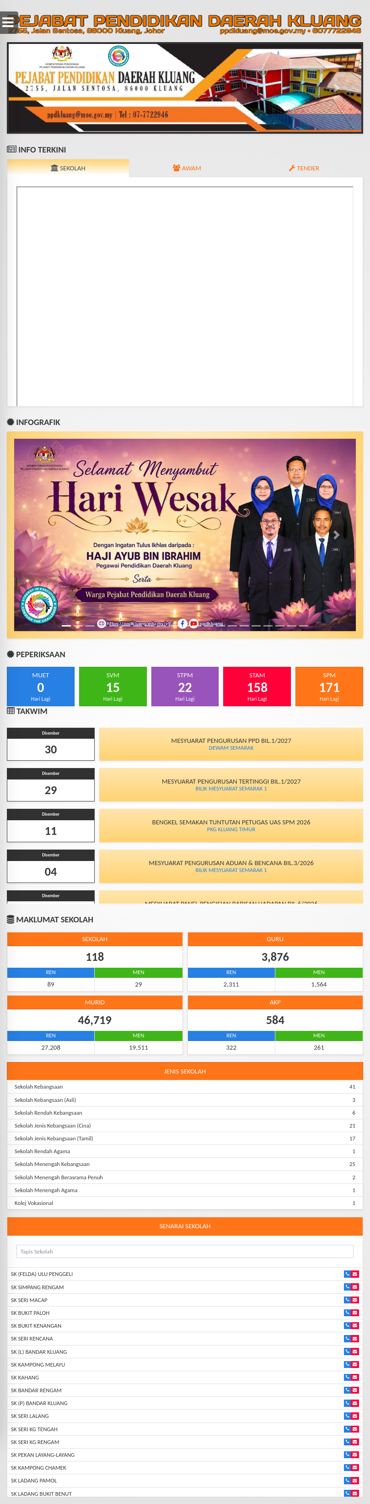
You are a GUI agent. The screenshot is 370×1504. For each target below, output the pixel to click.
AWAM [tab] (187, 168)
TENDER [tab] (304, 168)
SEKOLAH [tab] (68, 168)
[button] (33, 88)
